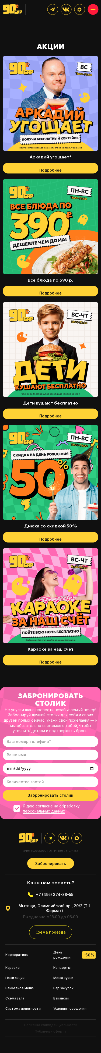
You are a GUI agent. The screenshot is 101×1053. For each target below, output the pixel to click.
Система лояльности (23, 1008)
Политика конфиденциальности (50, 1025)
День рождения (74, 954)
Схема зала (14, 998)
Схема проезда (51, 932)
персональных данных (44, 811)
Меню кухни (63, 978)
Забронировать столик (50, 795)
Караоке (12, 968)
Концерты (62, 968)
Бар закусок (63, 988)
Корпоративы (16, 955)
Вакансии (61, 998)
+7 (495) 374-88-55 (50, 894)
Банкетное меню (19, 988)
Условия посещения (69, 1008)
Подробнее (50, 170)
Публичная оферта (50, 1031)
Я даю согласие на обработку (46, 809)
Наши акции (15, 978)
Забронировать (50, 863)
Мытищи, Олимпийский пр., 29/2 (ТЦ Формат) (47, 908)
